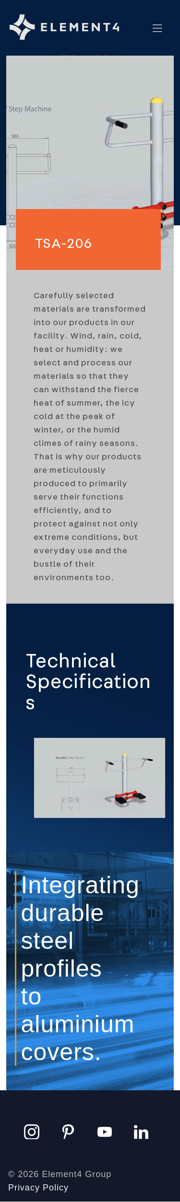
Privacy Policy (38, 1187)
